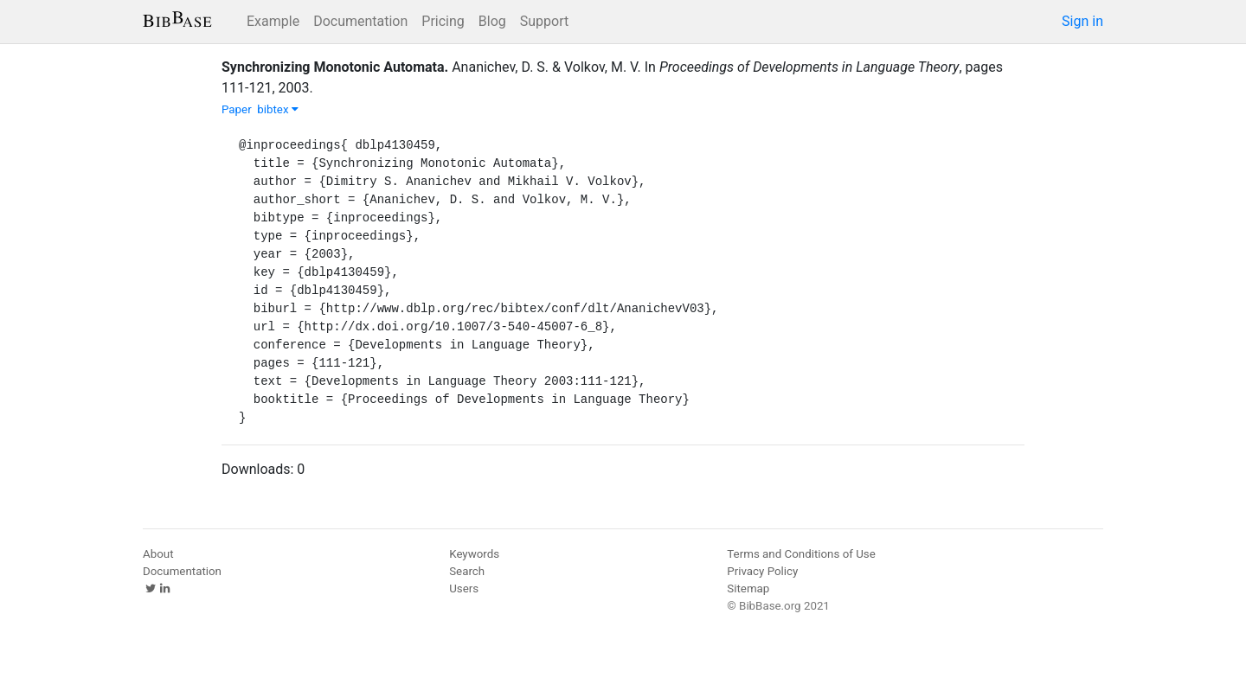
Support (544, 21)
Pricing (443, 21)
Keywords (474, 553)
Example (273, 21)
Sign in (1082, 21)
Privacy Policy (762, 571)
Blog (492, 21)
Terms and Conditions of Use (801, 553)
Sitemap (748, 588)
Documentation (360, 21)
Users (463, 588)
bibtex (278, 109)
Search (467, 571)
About (158, 553)
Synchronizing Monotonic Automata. (335, 67)
